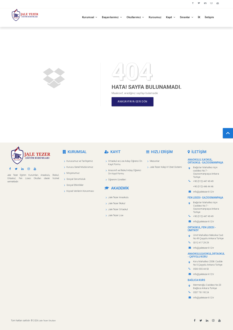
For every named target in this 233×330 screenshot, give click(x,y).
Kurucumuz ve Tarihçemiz (79, 161)
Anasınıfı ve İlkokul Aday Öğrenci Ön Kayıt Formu (124, 172)
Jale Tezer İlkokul (116, 203)
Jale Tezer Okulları (47, 320)
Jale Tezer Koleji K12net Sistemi (166, 167)
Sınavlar (186, 17)
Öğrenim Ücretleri (117, 179)
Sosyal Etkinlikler (75, 185)
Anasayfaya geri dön (133, 101)
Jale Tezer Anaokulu (118, 197)
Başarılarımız (112, 17)
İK (199, 17)
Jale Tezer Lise (115, 215)
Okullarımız (135, 17)
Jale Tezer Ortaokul (118, 209)
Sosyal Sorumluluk (75, 179)
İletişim (209, 17)
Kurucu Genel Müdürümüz (79, 167)
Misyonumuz (73, 173)
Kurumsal (89, 17)
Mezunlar (155, 161)
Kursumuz (155, 17)
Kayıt (170, 17)
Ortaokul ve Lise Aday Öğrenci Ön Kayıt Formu (125, 163)
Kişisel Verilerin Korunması (80, 191)
